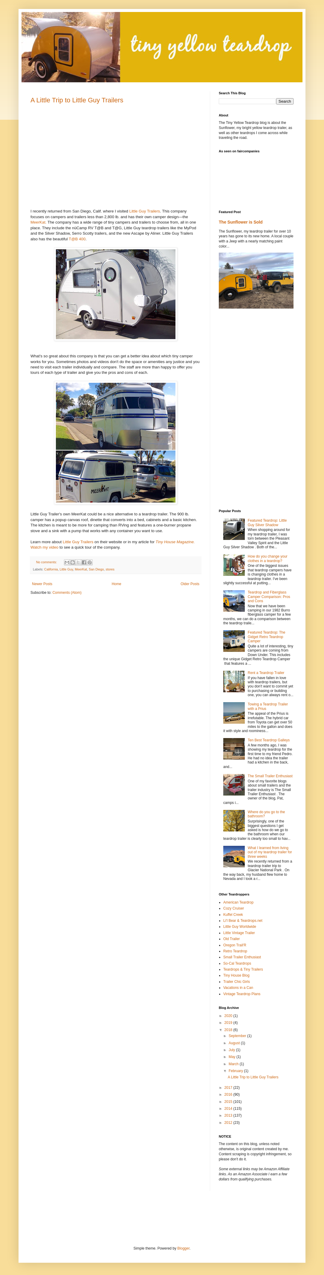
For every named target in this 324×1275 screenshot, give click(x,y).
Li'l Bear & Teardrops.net (242, 921)
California (51, 569)
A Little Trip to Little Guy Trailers (76, 100)
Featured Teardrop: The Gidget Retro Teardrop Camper (266, 636)
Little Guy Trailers (144, 211)
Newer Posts (42, 584)
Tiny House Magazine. (175, 542)
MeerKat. (38, 222)
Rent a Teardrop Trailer (266, 673)
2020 (228, 1016)
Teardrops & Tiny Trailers (243, 969)
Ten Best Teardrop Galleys (269, 740)
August (235, 1043)
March (234, 1064)
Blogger (183, 1248)
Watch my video (44, 547)
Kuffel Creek (233, 915)
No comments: (47, 562)
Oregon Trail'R (234, 945)
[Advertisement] (243, 409)
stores (110, 569)
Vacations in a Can (238, 988)
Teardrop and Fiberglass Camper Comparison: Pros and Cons (269, 596)
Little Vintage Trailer (239, 933)
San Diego (96, 569)
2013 (228, 1115)
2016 (228, 1094)
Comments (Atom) (66, 593)
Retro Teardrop (235, 951)
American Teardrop (238, 902)
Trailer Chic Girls (236, 982)
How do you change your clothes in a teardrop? (268, 558)
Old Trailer (231, 939)
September (238, 1036)
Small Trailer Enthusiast (242, 957)
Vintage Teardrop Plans (241, 994)
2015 (228, 1102)
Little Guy (66, 569)
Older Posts (190, 584)
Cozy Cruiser (233, 908)
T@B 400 (77, 239)
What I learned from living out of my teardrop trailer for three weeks (270, 852)
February (236, 1071)
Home (116, 584)
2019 (228, 1023)
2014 (228, 1108)
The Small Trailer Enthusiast (270, 776)
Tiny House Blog (236, 975)
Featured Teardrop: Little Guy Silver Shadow (267, 522)
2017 (228, 1088)
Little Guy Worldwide (239, 927)
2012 (228, 1123)
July (232, 1050)
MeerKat (81, 569)
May (232, 1057)
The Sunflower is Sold (241, 222)
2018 (228, 1030)
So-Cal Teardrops (237, 963)
